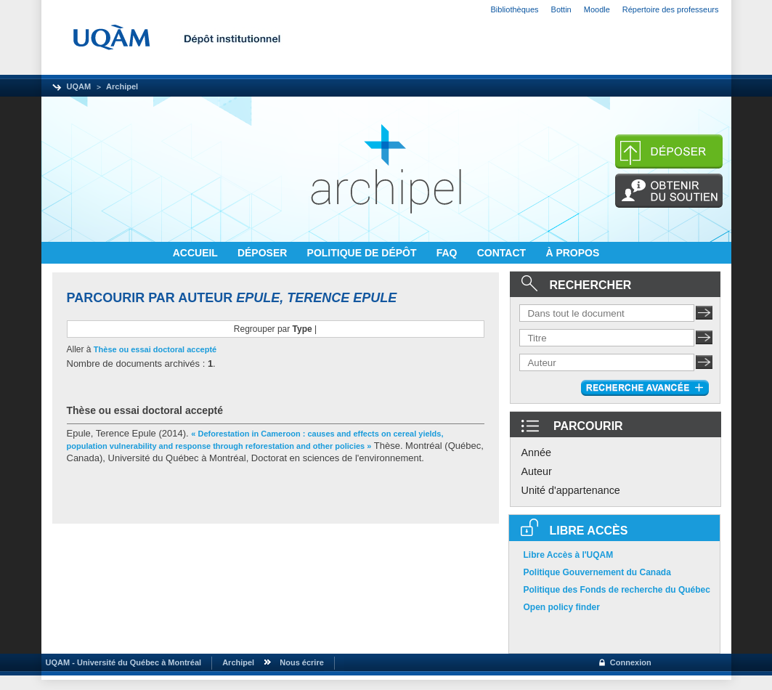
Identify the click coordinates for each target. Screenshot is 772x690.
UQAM (79, 86)
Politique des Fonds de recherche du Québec (617, 590)
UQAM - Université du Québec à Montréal (121, 662)
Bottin (561, 9)
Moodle (597, 9)
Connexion (630, 662)
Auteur (536, 471)
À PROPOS (572, 253)
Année (536, 452)
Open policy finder (562, 607)
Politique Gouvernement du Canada (597, 572)
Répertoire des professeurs (670, 9)
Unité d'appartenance (570, 490)
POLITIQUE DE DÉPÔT (363, 253)
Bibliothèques (515, 9)
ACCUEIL (197, 253)
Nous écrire (302, 662)
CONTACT (503, 253)
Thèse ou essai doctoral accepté (155, 349)
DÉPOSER (263, 253)
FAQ (448, 253)
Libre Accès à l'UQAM (569, 555)
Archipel (122, 86)
